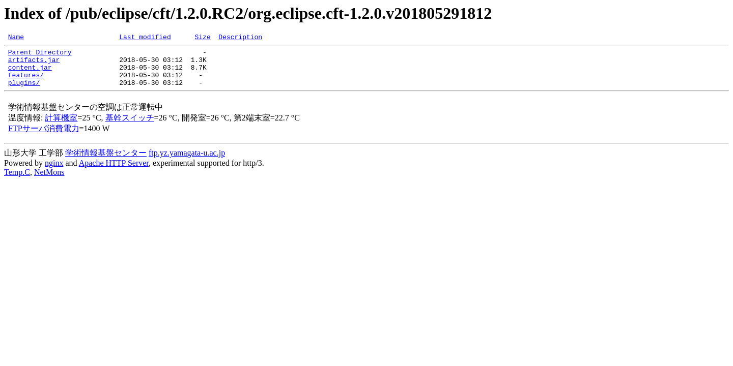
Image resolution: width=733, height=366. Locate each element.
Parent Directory (40, 54)
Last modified (145, 38)
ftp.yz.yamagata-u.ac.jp (187, 162)
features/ (26, 82)
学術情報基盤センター (106, 162)
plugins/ (24, 91)
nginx (54, 172)
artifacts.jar (34, 64)
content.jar (30, 73)
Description (240, 38)
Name (16, 38)
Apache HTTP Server (114, 172)
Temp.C (17, 181)
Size (202, 38)
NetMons (49, 181)
